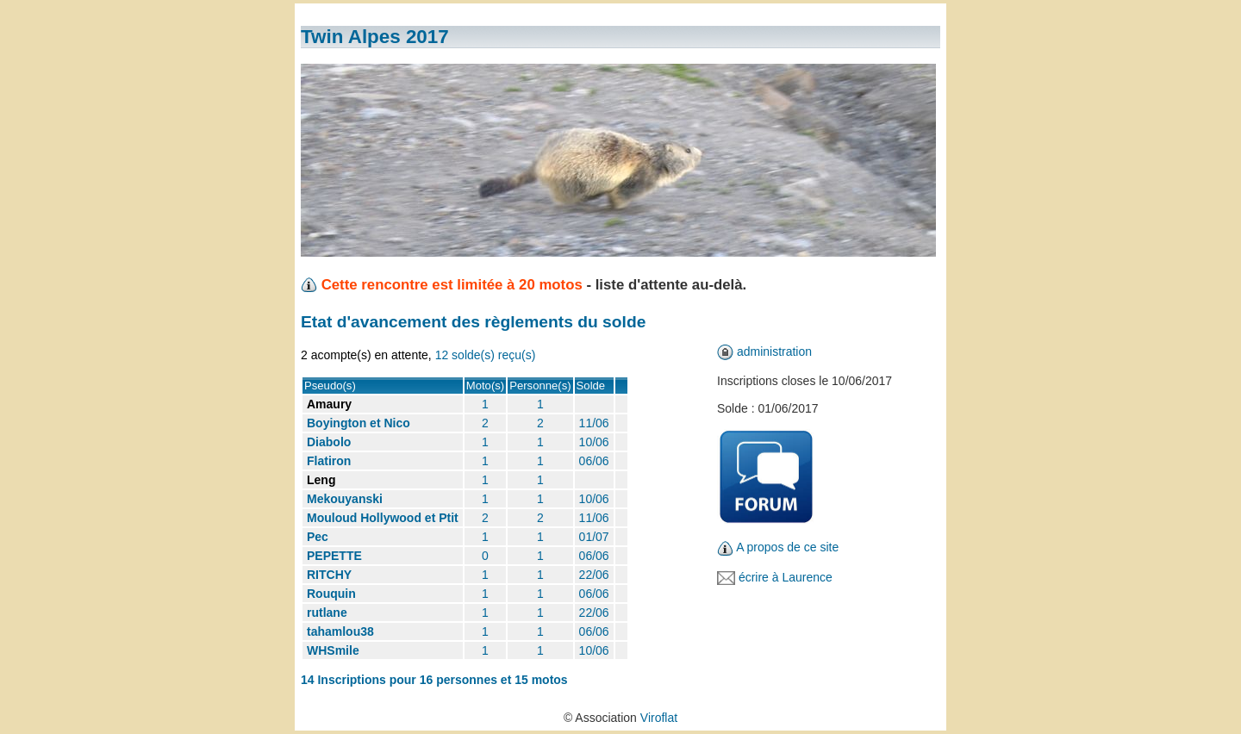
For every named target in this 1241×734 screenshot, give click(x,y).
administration (774, 351)
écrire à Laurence (786, 577)
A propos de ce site (787, 547)
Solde (591, 385)
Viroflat (658, 718)
